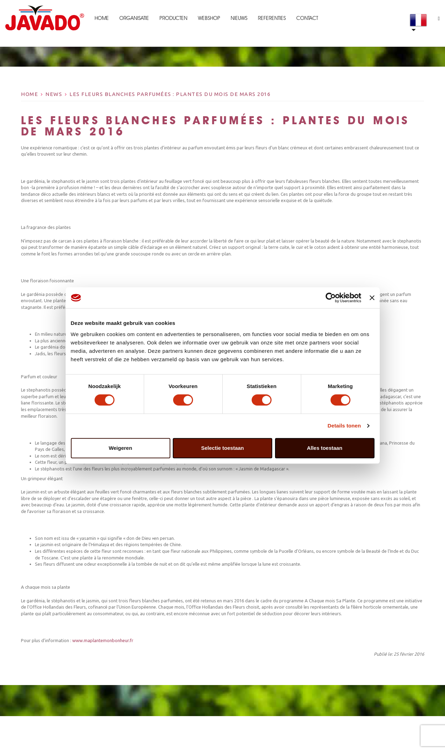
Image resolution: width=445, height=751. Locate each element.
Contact (307, 18)
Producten (173, 18)
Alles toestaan (324, 448)
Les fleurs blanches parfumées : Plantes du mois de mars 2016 (169, 94)
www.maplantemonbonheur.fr (102, 640)
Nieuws (239, 18)
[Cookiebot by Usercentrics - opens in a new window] (330, 297)
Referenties (272, 18)
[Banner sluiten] (372, 297)
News (53, 94)
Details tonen (344, 426)
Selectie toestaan (222, 448)
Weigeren (120, 448)
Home (102, 18)
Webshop (209, 18)
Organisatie (134, 18)
